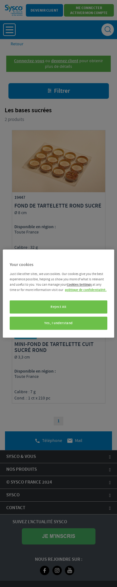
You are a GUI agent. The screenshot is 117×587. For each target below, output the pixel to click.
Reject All (58, 306)
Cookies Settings (79, 284)
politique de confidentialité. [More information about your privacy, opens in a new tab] (85, 290)
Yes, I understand (58, 323)
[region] (58, 293)
